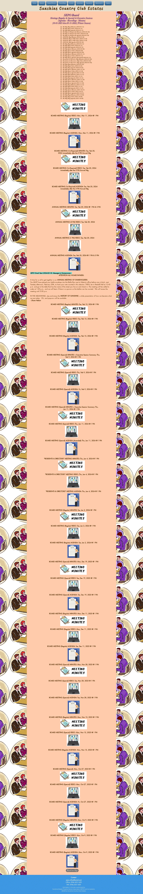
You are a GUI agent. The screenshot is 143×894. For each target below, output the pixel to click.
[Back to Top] (72, 870)
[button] (34, 3)
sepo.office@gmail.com (74, 880)
